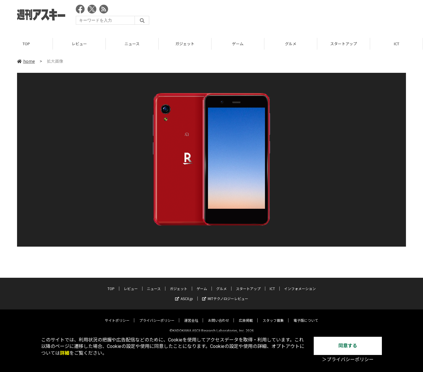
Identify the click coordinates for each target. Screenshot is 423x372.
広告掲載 (246, 315)
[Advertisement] (299, 16)
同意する (347, 346)
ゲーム (238, 44)
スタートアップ (343, 44)
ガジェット (184, 44)
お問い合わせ (218, 315)
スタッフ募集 (273, 315)
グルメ (290, 44)
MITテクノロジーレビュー (225, 293)
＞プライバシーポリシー (348, 359)
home (26, 61)
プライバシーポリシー (156, 315)
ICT (396, 44)
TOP (26, 44)
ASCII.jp (184, 293)
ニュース (132, 44)
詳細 (64, 353)
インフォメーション (300, 283)
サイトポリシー (117, 315)
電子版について (305, 315)
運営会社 (191, 315)
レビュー (79, 44)
